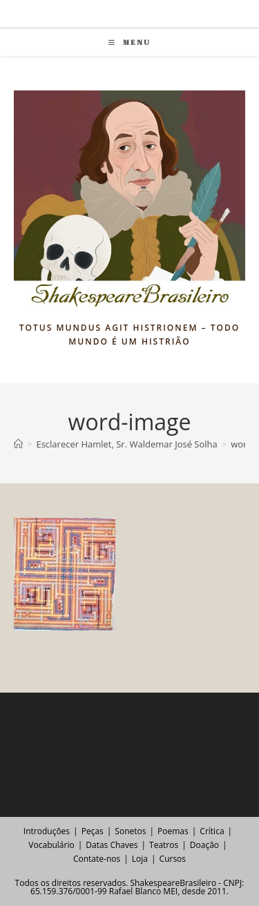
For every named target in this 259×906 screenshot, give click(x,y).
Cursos (173, 859)
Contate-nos (96, 859)
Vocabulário (51, 845)
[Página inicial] (18, 444)
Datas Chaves (111, 845)
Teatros (163, 845)
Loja (140, 859)
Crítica (212, 831)
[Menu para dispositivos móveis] (129, 42)
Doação (204, 845)
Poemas (173, 831)
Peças (92, 831)
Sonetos (130, 831)
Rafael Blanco (135, 891)
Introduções (46, 831)
